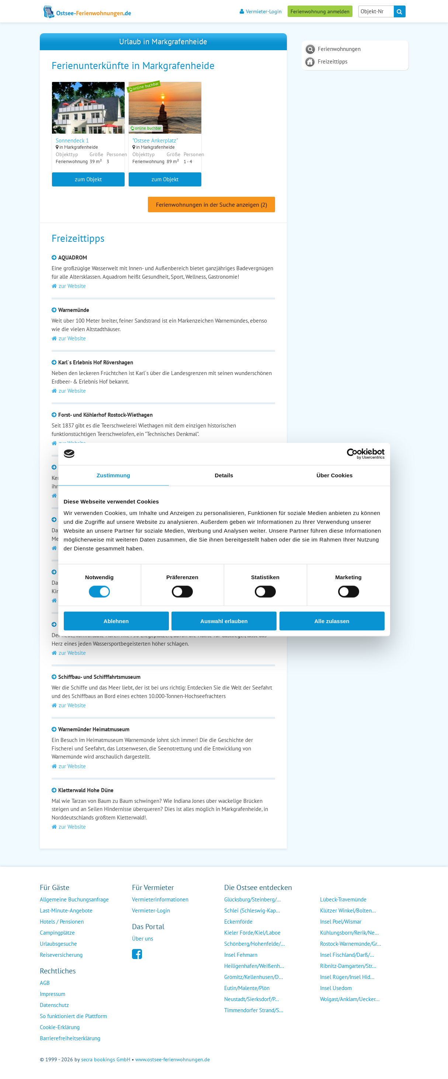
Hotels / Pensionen (62, 921)
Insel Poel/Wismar (340, 921)
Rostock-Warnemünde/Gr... (350, 944)
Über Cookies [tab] (335, 475)
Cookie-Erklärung (60, 1027)
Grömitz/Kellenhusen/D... (253, 977)
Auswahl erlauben (223, 621)
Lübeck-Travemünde (343, 899)
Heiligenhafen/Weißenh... (254, 966)
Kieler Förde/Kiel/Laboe (252, 933)
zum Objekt (88, 179)
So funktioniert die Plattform (73, 1016)
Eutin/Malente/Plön (247, 988)
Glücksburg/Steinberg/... (252, 899)
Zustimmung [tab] (113, 475)
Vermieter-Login (261, 11)
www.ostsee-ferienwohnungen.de (172, 1059)
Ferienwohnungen (339, 48)
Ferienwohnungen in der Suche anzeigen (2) (211, 205)
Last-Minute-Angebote (66, 910)
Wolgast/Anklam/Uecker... (349, 999)
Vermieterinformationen (160, 899)
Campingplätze (57, 933)
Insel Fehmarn (240, 955)
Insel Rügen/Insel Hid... (347, 977)
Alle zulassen (331, 621)
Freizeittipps (332, 61)
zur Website (69, 286)
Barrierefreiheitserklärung (70, 1038)
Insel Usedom (336, 988)
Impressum (52, 994)
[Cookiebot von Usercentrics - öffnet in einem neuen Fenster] (352, 453)
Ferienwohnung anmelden (320, 11)
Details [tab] (224, 475)
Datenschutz (54, 1005)
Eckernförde (238, 921)
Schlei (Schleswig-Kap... (252, 910)
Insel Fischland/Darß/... (347, 955)
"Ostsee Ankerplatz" (155, 140)
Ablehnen (116, 621)
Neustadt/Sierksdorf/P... (251, 999)
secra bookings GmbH (105, 1059)
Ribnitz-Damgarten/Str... (348, 966)
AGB (45, 983)
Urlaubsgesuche (58, 944)
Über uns (142, 938)
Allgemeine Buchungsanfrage (74, 899)
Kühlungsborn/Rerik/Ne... (349, 933)
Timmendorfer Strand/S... (253, 1010)
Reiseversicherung (61, 955)
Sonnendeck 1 (72, 140)
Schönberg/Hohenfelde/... (254, 944)
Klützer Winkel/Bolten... (348, 910)
